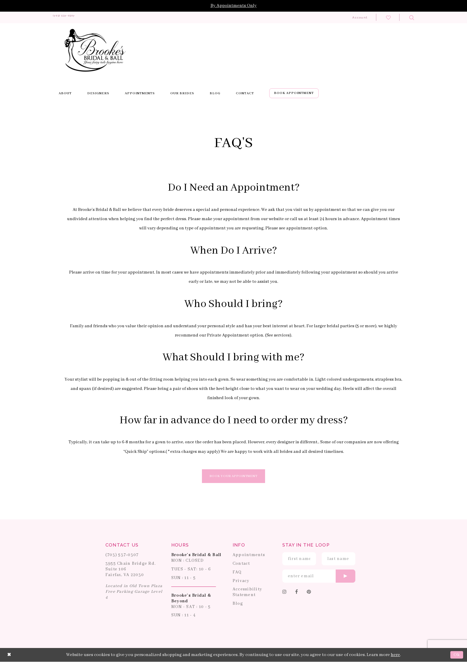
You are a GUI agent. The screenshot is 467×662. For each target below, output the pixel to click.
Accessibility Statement (247, 592)
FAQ (237, 572)
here (395, 655)
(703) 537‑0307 (122, 555)
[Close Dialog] (9, 655)
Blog (238, 604)
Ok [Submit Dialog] (457, 655)
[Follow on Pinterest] (309, 592)
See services (278, 335)
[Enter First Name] (299, 559)
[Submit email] (345, 576)
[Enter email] (318, 576)
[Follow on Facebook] (296, 592)
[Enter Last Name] (338, 559)
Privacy (241, 581)
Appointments (249, 555)
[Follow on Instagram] (284, 592)
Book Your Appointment (234, 476)
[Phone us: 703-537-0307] (73, 17)
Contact (241, 564)
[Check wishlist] (388, 17)
